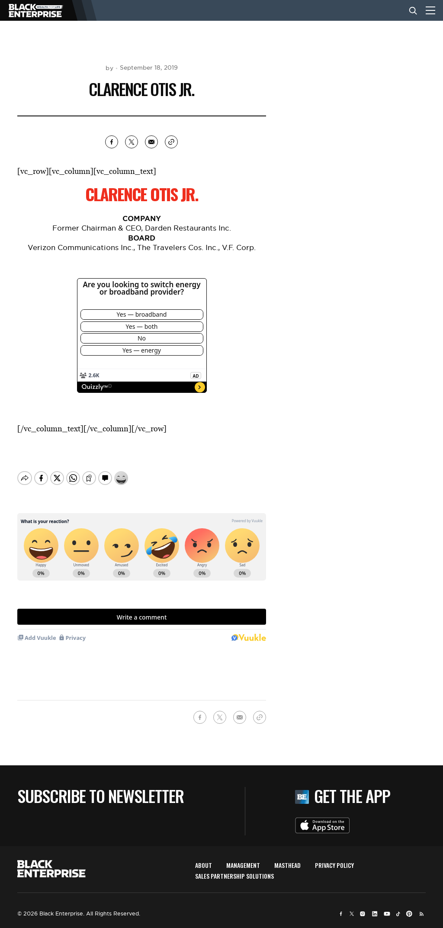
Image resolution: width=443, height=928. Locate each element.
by (109, 68)
